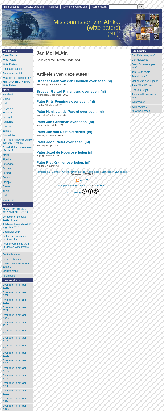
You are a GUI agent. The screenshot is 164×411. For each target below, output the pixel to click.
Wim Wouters (139, 106)
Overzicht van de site (75, 6)
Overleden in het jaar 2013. (14, 369)
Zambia (7, 130)
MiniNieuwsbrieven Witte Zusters (16, 265)
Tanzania (8, 121)
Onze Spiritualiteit (12, 68)
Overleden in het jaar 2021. (14, 309)
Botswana (8, 164)
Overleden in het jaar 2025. (14, 286)
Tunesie (7, 126)
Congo (6, 177)
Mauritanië (8, 200)
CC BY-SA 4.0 (82, 191)
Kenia (6, 191)
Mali (5, 103)
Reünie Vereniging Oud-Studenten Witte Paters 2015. (16, 246)
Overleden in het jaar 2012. (14, 377)
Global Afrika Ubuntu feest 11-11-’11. (17, 149)
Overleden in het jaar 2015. (14, 354)
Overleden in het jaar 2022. (14, 301)
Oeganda (8, 108)
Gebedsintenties (12, 259)
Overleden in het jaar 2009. (14, 400)
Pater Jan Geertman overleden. (62, 122)
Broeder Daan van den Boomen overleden (71, 81)
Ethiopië (7, 182)
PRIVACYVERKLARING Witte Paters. (16, 84)
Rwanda (7, 112)
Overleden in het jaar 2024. (14, 294)
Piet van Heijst (140, 90)
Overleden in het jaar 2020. (14, 317)
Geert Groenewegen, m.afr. (143, 66)
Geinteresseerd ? (12, 73)
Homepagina (11, 6)
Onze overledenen (13, 280)
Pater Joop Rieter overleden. (60, 142)
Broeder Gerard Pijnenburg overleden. (68, 91)
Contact (53, 6)
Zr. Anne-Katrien (141, 111)
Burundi (7, 173)
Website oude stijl (34, 6)
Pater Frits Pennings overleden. (63, 101)
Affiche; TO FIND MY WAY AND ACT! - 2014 (15, 211)
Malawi (7, 99)
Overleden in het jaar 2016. (14, 347)
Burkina (7, 168)
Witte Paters (9, 59)
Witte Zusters (10, 64)
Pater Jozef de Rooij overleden (62, 152)
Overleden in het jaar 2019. (14, 324)
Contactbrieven (11, 254)
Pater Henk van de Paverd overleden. (67, 111)
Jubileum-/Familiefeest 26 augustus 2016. (17, 226)
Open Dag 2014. (12, 231)
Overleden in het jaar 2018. (14, 332)
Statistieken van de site (114, 171)
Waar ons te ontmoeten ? (17, 77)
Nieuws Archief (11, 271)
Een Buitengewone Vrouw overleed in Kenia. (17, 141)
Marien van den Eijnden (145, 81)
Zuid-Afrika (9, 135)
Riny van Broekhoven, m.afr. (144, 96)
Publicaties (9, 275)
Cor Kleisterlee (140, 59)
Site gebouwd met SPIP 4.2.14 (74, 185)
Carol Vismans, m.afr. (144, 55)
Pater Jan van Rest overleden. (61, 132)
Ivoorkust (8, 94)
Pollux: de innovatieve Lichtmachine (15, 238)
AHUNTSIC (100, 185)
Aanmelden (93, 171)
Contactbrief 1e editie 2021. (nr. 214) (14, 218)
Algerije (7, 159)
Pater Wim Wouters (143, 85)
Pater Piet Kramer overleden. (60, 162)
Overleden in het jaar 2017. (14, 339)
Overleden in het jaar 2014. (14, 362)
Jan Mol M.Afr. (140, 76)
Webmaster (138, 102)
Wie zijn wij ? (10, 50)
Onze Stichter (10, 55)
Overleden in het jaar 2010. (14, 392)
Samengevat (99, 6)
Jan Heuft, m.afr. (141, 72)
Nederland (8, 204)
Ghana (6, 186)
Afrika (6, 90)
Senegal (7, 117)
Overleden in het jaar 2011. (14, 385)
